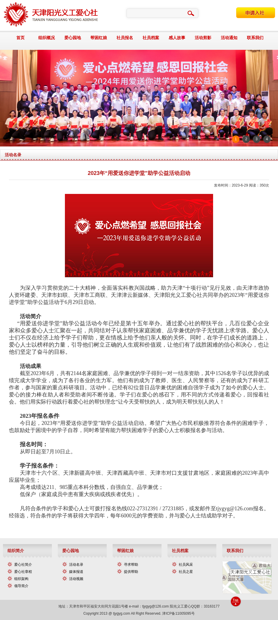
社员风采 (186, 564)
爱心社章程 (23, 572)
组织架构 (21, 579)
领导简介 (21, 586)
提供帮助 (131, 572)
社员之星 (186, 572)
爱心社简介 (23, 564)
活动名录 (76, 564)
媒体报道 (76, 572)
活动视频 (76, 579)
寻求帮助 (131, 564)
